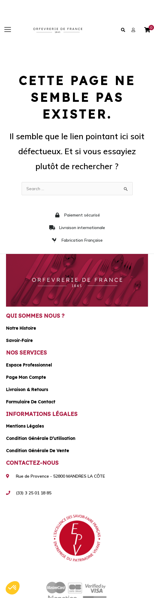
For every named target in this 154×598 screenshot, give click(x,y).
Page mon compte (26, 377)
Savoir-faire (19, 340)
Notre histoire (21, 328)
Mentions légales (25, 426)
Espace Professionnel (29, 365)
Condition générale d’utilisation (40, 438)
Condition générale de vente (37, 450)
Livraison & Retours (27, 389)
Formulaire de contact (30, 402)
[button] (8, 29)
